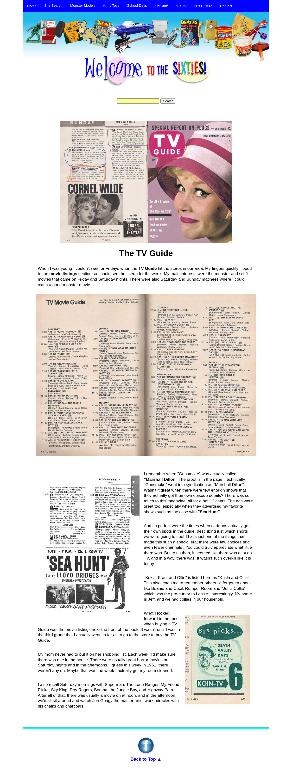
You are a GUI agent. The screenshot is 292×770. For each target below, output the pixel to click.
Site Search (53, 5)
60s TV (181, 6)
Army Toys (111, 5)
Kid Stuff (161, 6)
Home (32, 6)
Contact (226, 6)
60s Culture (203, 6)
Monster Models (82, 5)
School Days (137, 5)
